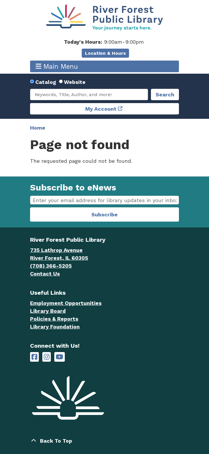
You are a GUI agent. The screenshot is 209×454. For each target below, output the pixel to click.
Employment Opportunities (66, 303)
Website (75, 82)
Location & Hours (105, 53)
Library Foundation (55, 327)
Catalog (45, 82)
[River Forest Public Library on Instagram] (46, 357)
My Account (100, 109)
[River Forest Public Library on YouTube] (59, 357)
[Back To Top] (104, 441)
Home (37, 128)
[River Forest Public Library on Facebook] (34, 357)
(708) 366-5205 (51, 266)
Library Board (48, 311)
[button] (103, 42)
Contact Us (45, 274)
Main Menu (57, 66)
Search (165, 94)
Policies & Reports (54, 319)
